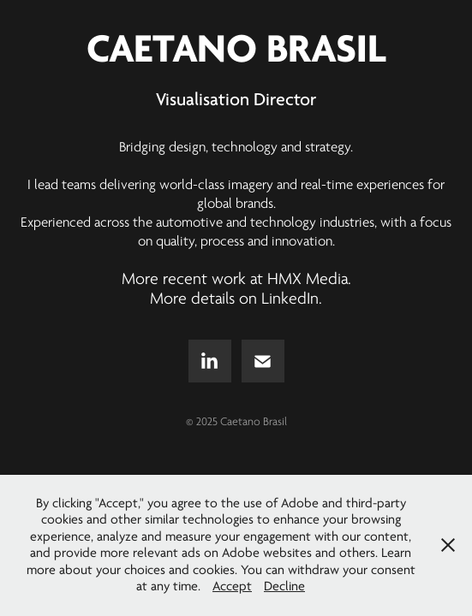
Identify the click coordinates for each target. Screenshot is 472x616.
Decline (284, 586)
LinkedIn (290, 298)
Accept (232, 586)
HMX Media (307, 279)
